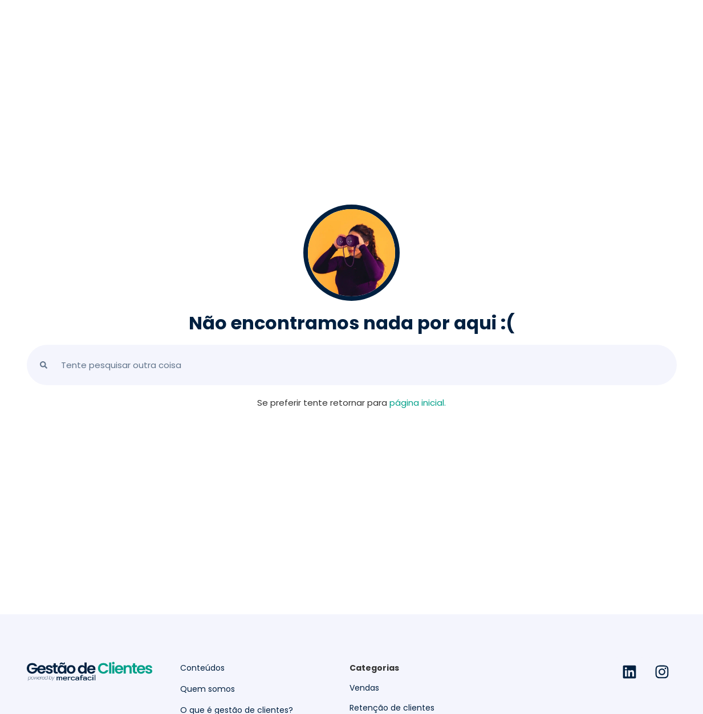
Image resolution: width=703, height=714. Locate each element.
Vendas (364, 687)
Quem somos (207, 689)
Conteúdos (202, 668)
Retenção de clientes (392, 707)
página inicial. (417, 403)
